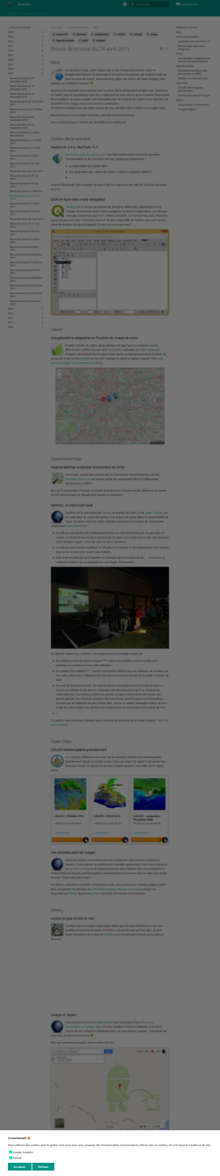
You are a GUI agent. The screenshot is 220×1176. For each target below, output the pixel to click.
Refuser (43, 1166)
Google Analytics (23, 1152)
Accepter (20, 1166)
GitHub (17, 1157)
